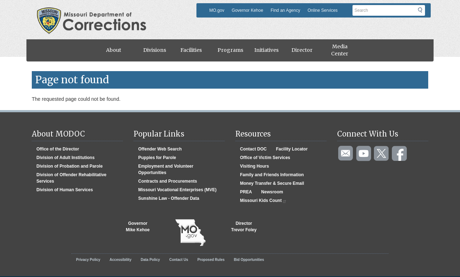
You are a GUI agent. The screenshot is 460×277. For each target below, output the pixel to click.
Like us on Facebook (400, 154)
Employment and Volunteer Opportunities (165, 169)
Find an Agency (285, 10)
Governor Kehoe (247, 10)
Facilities (191, 50)
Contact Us (178, 260)
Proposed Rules (211, 260)
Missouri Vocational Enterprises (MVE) (177, 189)
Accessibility (120, 260)
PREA (246, 191)
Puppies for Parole (157, 157)
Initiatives (266, 50)
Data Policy (150, 260)
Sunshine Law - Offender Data (168, 198)
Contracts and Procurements (167, 181)
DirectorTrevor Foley (243, 226)
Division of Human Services (64, 189)
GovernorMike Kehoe (138, 226)
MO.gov (216, 10)
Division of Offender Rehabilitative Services (71, 178)
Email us (346, 154)
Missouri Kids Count (263, 200)
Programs (230, 50)
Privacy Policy (88, 260)
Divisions (154, 50)
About (113, 50)
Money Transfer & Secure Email (272, 183)
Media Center (339, 50)
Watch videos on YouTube (364, 154)
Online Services (323, 10)
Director (301, 50)
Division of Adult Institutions (65, 157)
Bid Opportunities (249, 260)
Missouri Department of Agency (93, 12)
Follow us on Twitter (382, 154)
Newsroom (272, 191)
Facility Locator (292, 149)
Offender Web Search (160, 149)
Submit (424, 12)
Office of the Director (57, 149)
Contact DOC (253, 149)
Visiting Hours (254, 166)
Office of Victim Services (265, 157)
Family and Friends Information (272, 174)
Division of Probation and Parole (69, 166)
